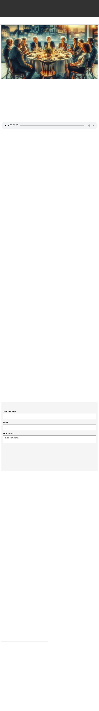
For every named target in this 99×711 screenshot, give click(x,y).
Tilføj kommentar (49, 439)
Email (5, 422)
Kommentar (8, 433)
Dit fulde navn (9, 412)
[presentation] (25, 453)
